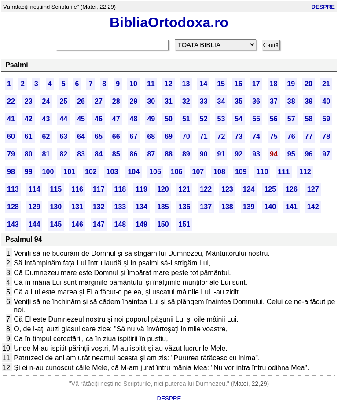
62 (46, 136)
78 (326, 136)
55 (256, 119)
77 (309, 136)
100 (48, 171)
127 (313, 189)
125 (270, 189)
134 (141, 207)
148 (120, 224)
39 (309, 101)
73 (238, 136)
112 (305, 171)
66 (116, 136)
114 (34, 189)
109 (241, 171)
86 (134, 154)
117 (99, 189)
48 (134, 119)
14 (203, 83)
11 (151, 83)
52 (204, 119)
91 (221, 154)
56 (274, 119)
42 (29, 119)
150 (163, 224)
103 (112, 171)
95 (291, 154)
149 (141, 224)
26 (81, 101)
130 (56, 207)
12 (169, 83)
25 (63, 101)
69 (169, 136)
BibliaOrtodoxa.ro (169, 22)
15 (221, 83)
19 (291, 83)
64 (81, 136)
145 (56, 224)
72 (221, 136)
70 (186, 136)
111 (284, 171)
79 (11, 154)
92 (238, 154)
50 (169, 119)
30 (151, 101)
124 (249, 189)
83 (81, 154)
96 (309, 154)
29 (134, 101)
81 (46, 154)
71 (204, 136)
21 (326, 83)
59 (326, 119)
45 (81, 119)
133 (120, 207)
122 (206, 189)
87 (151, 154)
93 (256, 154)
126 (292, 189)
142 (313, 207)
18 (274, 83)
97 (326, 154)
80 (29, 154)
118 (120, 189)
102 (91, 171)
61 (29, 136)
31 (169, 101)
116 (77, 189)
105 (155, 171)
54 (238, 119)
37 (274, 101)
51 (186, 119)
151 (185, 224)
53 (221, 119)
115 (56, 189)
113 (13, 189)
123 (227, 189)
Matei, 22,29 (250, 383)
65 (99, 136)
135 (163, 207)
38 (291, 101)
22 (11, 101)
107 (198, 171)
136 (185, 207)
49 (151, 119)
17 (256, 83)
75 (274, 136)
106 (177, 171)
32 (186, 101)
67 (134, 136)
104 (134, 171)
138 (227, 207)
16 (238, 83)
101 (69, 171)
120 (163, 189)
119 (141, 189)
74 (256, 136)
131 (77, 207)
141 (292, 207)
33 (204, 101)
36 (256, 101)
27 (99, 101)
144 (34, 224)
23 (29, 101)
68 (151, 136)
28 (116, 101)
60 (11, 136)
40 (326, 101)
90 (204, 154)
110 (262, 171)
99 (29, 171)
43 (46, 119)
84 (99, 154)
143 (13, 224)
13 (186, 83)
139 (249, 207)
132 (99, 207)
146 (77, 224)
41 (11, 119)
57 (291, 119)
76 (291, 136)
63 (63, 136)
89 (186, 154)
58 (309, 119)
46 (99, 119)
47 (116, 119)
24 (46, 101)
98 (11, 171)
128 (13, 207)
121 (185, 189)
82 (63, 154)
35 (238, 101)
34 (221, 101)
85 (116, 154)
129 (34, 207)
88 (169, 154)
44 (63, 119)
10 (133, 83)
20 (308, 83)
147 (99, 224)
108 (219, 171)
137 (206, 207)
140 (270, 207)
